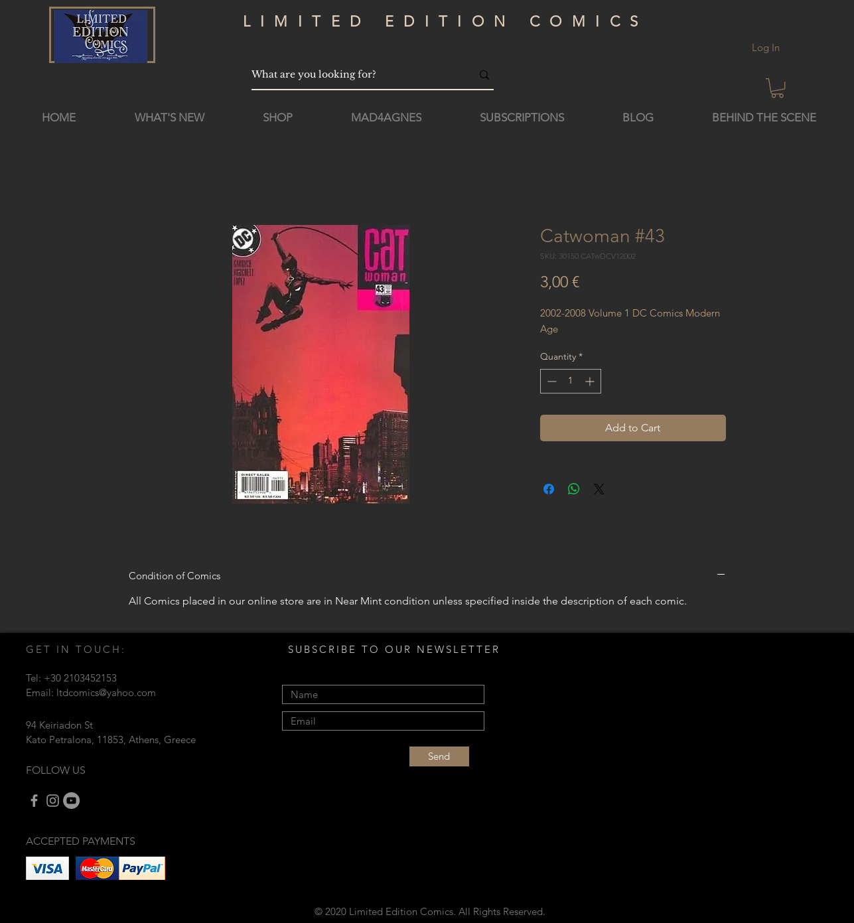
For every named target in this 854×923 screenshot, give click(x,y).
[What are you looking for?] (351, 74)
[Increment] (591, 381)
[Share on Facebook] (549, 489)
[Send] (439, 756)
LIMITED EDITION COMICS (445, 22)
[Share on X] (599, 489)
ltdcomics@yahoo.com (106, 692)
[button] (777, 88)
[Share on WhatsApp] (574, 489)
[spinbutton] (571, 381)
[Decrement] (550, 381)
